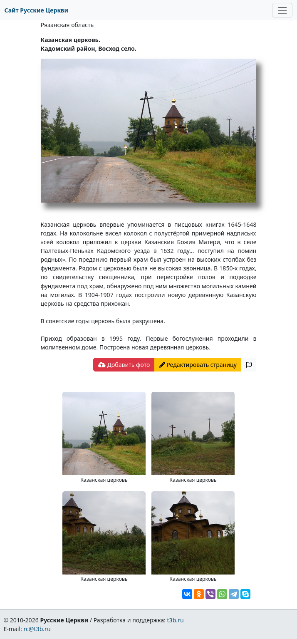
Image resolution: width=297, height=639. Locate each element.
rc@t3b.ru (37, 629)
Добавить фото (124, 365)
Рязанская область (67, 25)
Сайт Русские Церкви (36, 10)
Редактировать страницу (198, 365)
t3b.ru (175, 620)
